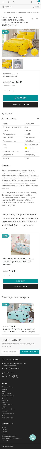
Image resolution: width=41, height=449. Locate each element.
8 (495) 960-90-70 (11, 368)
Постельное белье (7, 387)
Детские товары (6, 398)
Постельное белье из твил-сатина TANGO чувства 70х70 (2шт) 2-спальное (18, 261)
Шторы (4, 406)
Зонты (3, 415)
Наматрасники (6, 393)
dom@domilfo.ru (9, 373)
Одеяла (4, 391)
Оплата (4, 427)
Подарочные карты (7, 417)
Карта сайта (5, 440)
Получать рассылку (30, 351)
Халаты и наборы (7, 404)
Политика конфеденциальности (11, 438)
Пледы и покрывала (8, 395)
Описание (6, 165)
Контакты (5, 434)
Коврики (4, 402)
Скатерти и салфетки (8, 409)
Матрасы (4, 411)
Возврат (4, 431)
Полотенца (5, 400)
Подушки (4, 389)
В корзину (20, 98)
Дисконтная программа (9, 436)
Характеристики (9, 118)
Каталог (7, 6)
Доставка (4, 429)
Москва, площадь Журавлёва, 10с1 (15, 363)
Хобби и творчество (8, 413)
